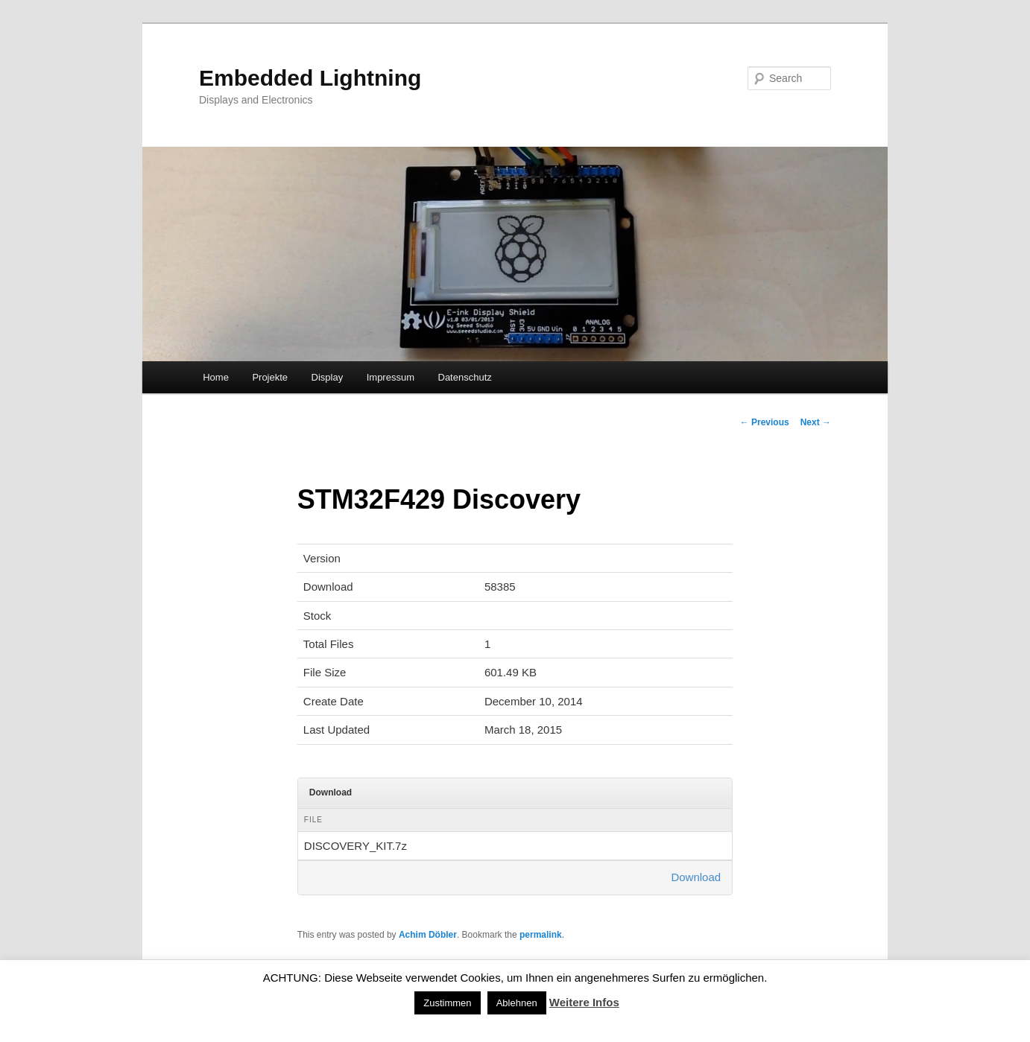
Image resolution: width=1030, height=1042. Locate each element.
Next (815, 422)
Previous (764, 422)
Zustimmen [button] (447, 1002)
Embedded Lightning (310, 78)
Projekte (270, 377)
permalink (540, 935)
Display (328, 377)
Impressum (390, 377)
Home (216, 377)
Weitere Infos (584, 1002)
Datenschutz (465, 377)
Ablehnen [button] (516, 1002)
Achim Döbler (428, 935)
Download (696, 877)
